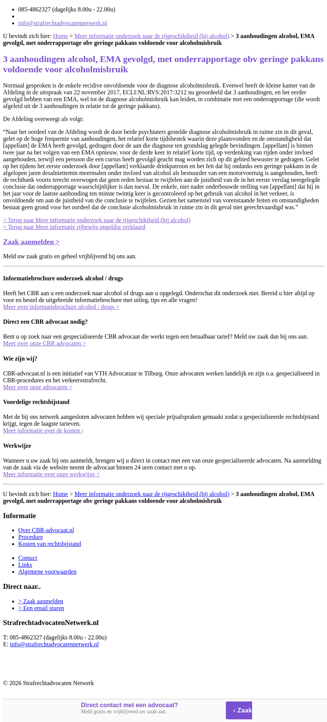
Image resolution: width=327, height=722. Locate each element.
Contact (27, 558)
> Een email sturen (41, 608)
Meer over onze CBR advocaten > (44, 343)
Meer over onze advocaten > (37, 387)
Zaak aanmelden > (31, 242)
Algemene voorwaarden (47, 571)
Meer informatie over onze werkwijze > (51, 474)
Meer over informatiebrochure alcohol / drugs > (61, 307)
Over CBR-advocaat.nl (46, 530)
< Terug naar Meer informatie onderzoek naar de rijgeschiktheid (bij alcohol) (96, 220)
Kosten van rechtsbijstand (49, 544)
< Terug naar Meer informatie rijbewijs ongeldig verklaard (74, 227)
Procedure (30, 537)
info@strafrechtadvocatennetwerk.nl (62, 23)
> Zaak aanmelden (40, 601)
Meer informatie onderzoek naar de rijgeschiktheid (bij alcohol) (152, 36)
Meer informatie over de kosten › (43, 430)
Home (60, 36)
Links (25, 564)
